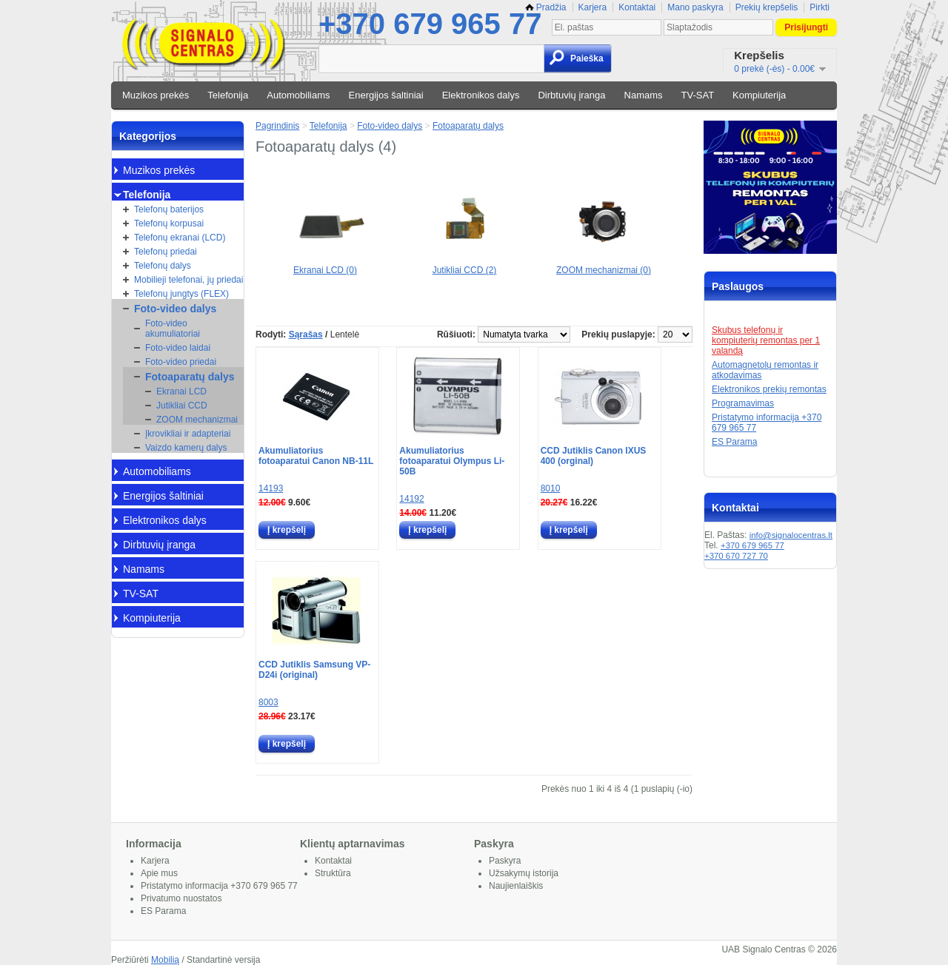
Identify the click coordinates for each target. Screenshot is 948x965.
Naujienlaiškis (516, 886)
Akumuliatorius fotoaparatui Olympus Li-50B (451, 461)
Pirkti (820, 7)
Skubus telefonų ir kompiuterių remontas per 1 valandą (766, 340)
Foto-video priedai (180, 362)
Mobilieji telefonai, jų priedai (188, 280)
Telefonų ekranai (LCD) (179, 237)
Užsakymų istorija (523, 873)
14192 (411, 499)
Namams (643, 95)
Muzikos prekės (155, 95)
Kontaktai (636, 7)
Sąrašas (306, 334)
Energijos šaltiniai (386, 95)
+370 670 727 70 (736, 555)
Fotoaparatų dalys (190, 377)
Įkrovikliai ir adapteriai (187, 433)
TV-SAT (698, 95)
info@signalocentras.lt (791, 535)
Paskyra (505, 860)
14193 (270, 488)
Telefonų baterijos (169, 209)
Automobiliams (298, 95)
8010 (551, 488)
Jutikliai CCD (181, 405)
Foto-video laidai (177, 348)
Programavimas (743, 403)
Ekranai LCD (181, 391)
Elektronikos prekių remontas (769, 389)
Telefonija (227, 95)
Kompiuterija (759, 95)
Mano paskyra (695, 7)
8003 (268, 702)
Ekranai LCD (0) (325, 265)
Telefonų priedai (165, 251)
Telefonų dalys (162, 265)
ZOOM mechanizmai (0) (603, 265)
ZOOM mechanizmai (197, 419)
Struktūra (333, 873)
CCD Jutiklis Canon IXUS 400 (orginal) (594, 455)
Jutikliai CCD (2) (464, 265)
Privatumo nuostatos (181, 898)
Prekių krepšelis (766, 7)
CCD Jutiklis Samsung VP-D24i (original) (314, 669)
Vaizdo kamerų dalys (186, 448)
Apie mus (159, 873)
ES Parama (734, 442)
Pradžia (546, 7)
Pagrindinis (277, 126)
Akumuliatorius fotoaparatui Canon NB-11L (315, 455)
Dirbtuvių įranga (571, 95)
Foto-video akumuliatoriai (172, 328)
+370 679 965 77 (429, 23)
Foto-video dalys (175, 309)
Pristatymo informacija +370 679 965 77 (219, 886)
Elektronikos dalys (481, 95)
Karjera (592, 7)
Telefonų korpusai (169, 223)
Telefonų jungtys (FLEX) (181, 294)
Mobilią (165, 960)
